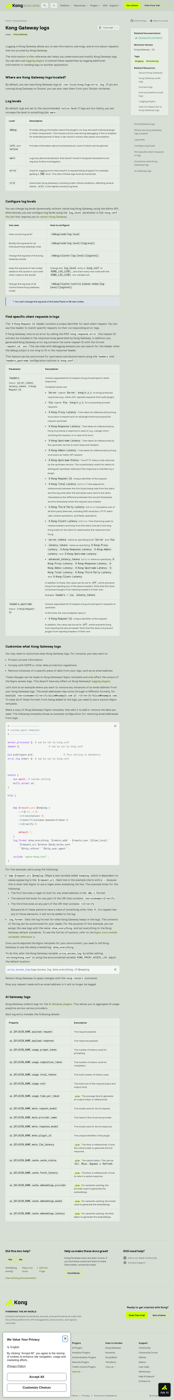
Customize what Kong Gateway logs (145, 163)
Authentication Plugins (84, 1357)
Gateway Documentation (148, 38)
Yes (10, 1259)
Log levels (139, 139)
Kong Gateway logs (144, 123)
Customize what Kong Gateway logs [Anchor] (33, 646)
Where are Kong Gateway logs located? (148, 131)
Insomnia (110, 1352)
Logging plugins (147, 101)
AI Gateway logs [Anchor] (17, 997)
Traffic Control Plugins (84, 1366)
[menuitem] (66, 5)
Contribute (73, 1273)
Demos (142, 1362)
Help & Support (146, 1376)
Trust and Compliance (105, 1395)
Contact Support (134, 1262)
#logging (139, 61)
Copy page (106, 27)
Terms (74, 1395)
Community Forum (148, 1352)
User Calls (144, 1366)
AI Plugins (77, 1347)
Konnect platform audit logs (151, 94)
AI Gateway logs (142, 170)
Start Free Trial (152, 5)
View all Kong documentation (20, 1278)
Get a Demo (132, 5)
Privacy (86, 1395)
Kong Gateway (20, 20)
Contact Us (144, 1381)
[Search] (44, 5)
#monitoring (152, 61)
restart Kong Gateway (53, 216)
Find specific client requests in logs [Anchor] (32, 316)
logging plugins (35, 60)
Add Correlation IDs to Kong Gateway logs (150, 108)
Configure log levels (144, 145)
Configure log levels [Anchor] (20, 201)
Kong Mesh (111, 1357)
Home (8, 20)
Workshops (145, 1371)
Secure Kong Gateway (150, 72)
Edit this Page (43, 1269)
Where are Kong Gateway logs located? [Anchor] (35, 77)
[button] (115, 726)
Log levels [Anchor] (13, 101)
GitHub (142, 1357)
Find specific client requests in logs (149, 153)
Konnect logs (146, 86)
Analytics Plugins (81, 1352)
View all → (77, 1371)
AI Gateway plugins (60, 1004)
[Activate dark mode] (166, 5)
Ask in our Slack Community (140, 1258)
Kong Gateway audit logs (149, 80)
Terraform (110, 1362)
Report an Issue (27, 1269)
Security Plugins (80, 1362)
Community (145, 1347)
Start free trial (137, 1315)
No (20, 1259)
